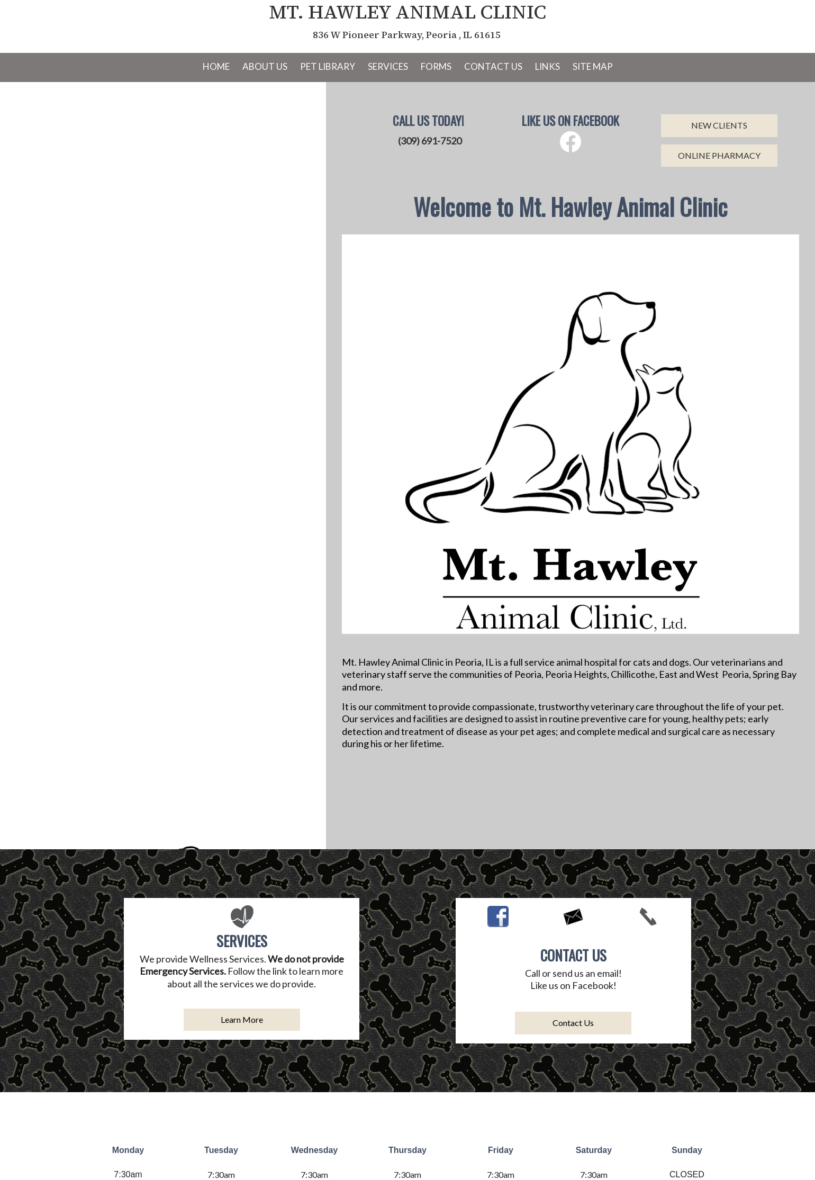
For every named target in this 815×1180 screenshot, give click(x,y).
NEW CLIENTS (719, 125)
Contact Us (493, 66)
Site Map (593, 66)
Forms (436, 66)
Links (547, 66)
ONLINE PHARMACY (719, 155)
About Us (264, 66)
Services (388, 66)
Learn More (242, 1019)
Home (216, 66)
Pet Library (327, 66)
